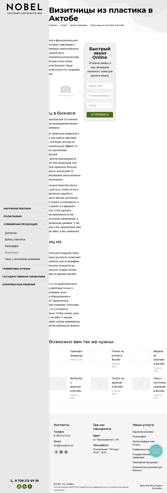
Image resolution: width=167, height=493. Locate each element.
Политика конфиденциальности (96, 487)
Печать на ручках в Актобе (118, 355)
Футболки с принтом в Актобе (76, 384)
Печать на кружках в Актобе (118, 382)
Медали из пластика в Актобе (158, 357)
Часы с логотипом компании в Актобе (160, 384)
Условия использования (119, 487)
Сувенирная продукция (77, 353)
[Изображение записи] (58, 356)
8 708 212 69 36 (24, 481)
